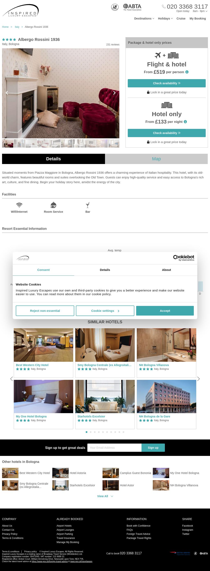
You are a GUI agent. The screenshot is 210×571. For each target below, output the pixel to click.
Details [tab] (105, 270)
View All (102, 496)
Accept (165, 310)
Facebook (187, 525)
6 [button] (107, 432)
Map (156, 158)
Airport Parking (65, 534)
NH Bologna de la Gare (154, 416)
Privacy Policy (9, 534)
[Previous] (12, 378)
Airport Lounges (65, 529)
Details (53, 158)
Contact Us (8, 529)
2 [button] (91, 432)
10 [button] (123, 432)
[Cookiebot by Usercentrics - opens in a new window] (176, 258)
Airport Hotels (64, 525)
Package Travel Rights (139, 538)
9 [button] (119, 432)
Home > (8, 26)
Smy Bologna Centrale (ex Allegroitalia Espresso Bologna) (105, 365)
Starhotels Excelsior (91, 416)
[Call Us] (185, 7)
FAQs (130, 529)
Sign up (153, 447)
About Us (7, 525)
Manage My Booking (68, 542)
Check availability (166, 83)
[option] (43, 378)
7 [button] (111, 432)
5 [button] (103, 432)
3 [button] (95, 432)
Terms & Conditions (12, 538)
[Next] (198, 378)
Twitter (185, 534)
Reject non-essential (45, 310)
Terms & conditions (10, 551)
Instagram (187, 529)
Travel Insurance (66, 538)
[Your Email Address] (114, 448)
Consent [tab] (43, 270)
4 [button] (99, 432)
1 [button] (86, 432)
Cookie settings (105, 310)
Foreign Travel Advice (138, 534)
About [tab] (166, 270)
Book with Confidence (138, 525)
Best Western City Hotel (32, 365)
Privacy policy (30, 551)
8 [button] (115, 432)
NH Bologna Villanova (154, 365)
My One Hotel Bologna (31, 416)
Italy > (20, 26)
